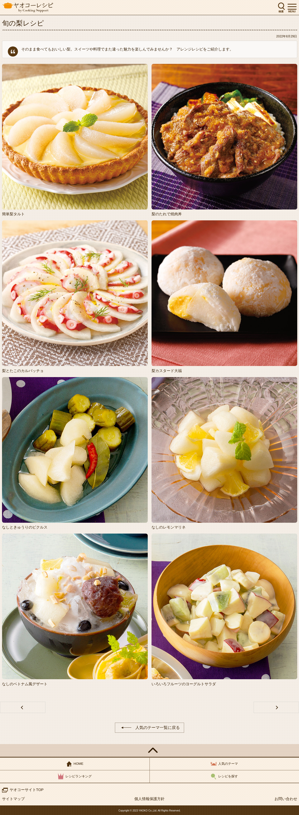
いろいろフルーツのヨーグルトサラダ (184, 684)
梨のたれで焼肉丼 (167, 214)
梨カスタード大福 (167, 371)
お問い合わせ (286, 799)
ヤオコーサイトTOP (27, 789)
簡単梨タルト (13, 214)
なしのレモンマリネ (169, 527)
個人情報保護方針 (149, 799)
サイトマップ (13, 799)
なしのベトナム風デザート (24, 684)
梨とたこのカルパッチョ (23, 371)
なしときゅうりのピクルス (24, 527)
